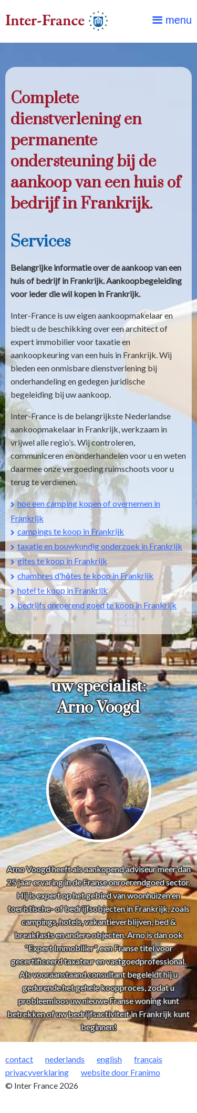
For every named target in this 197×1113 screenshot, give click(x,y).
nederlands (65, 1059)
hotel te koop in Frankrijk (62, 590)
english (109, 1059)
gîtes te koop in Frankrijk (62, 561)
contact (19, 1059)
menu (178, 20)
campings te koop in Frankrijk (70, 531)
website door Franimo (120, 1072)
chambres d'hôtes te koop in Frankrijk (85, 575)
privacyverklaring (37, 1072)
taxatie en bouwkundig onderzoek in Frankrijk (99, 546)
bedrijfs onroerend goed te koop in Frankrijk (97, 605)
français (148, 1059)
